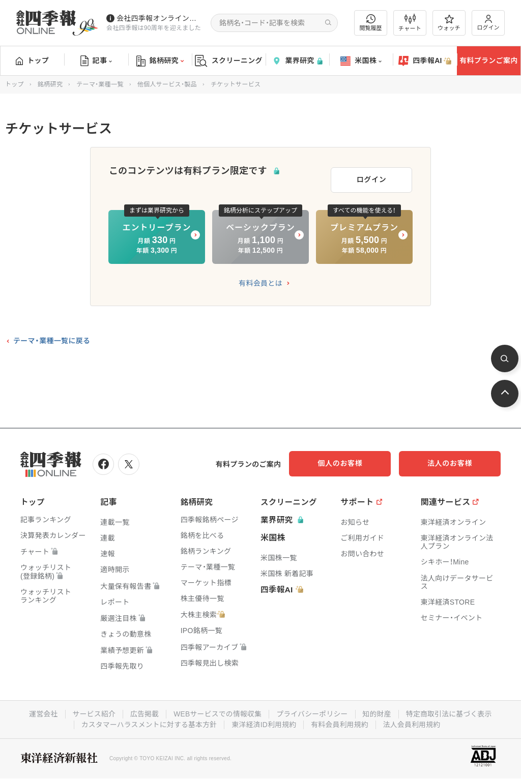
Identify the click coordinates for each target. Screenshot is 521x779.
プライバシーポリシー (312, 711)
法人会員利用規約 (414, 721)
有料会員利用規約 (341, 721)
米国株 (361, 61)
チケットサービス (235, 84)
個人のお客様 (353, 462)
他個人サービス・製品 (167, 84)
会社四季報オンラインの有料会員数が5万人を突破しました (159, 18)
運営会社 (40, 711)
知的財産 (378, 711)
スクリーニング (229, 60)
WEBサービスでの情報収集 (217, 711)
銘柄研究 (160, 61)
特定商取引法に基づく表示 (451, 711)
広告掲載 (142, 711)
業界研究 (297, 61)
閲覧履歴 (371, 22)
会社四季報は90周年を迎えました (153, 28)
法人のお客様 (454, 462)
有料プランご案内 (488, 60)
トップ (32, 60)
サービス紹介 (91, 711)
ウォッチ (449, 23)
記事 (96, 61)
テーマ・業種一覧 (99, 84)
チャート (409, 23)
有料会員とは (260, 282)
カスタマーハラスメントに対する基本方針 (148, 721)
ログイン (488, 23)
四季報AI (424, 61)
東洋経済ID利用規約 (264, 721)
